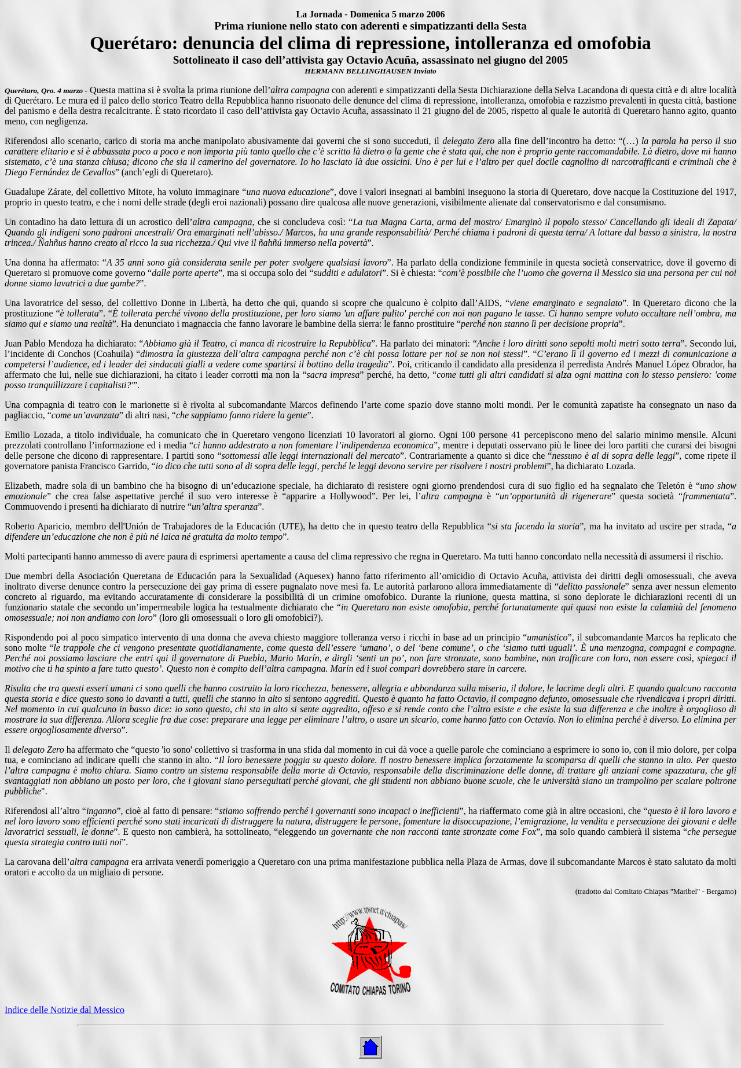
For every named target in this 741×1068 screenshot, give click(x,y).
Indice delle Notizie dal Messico (64, 1010)
